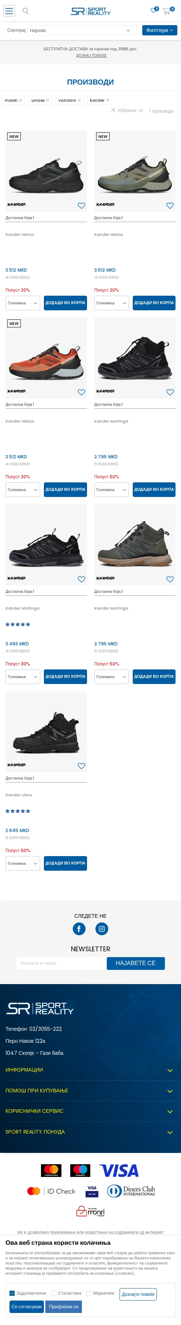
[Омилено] (154, 11)
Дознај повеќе (91, 55)
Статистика (69, 1293)
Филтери (159, 30)
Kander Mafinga (111, 421)
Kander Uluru (18, 795)
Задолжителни (31, 1293)
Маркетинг (103, 1293)
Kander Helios (19, 234)
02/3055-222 (45, 1029)
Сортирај (16, 30)
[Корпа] (166, 12)
